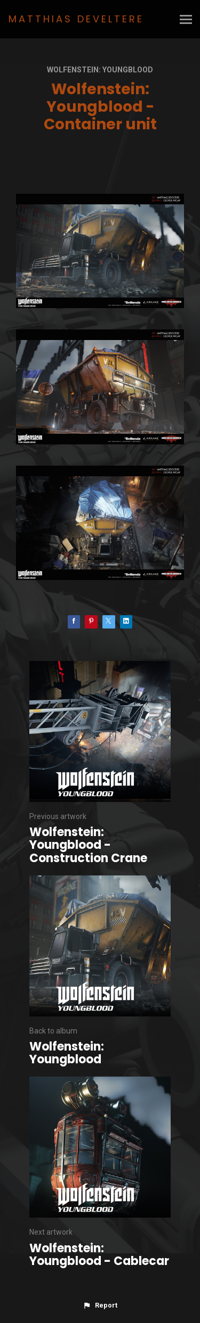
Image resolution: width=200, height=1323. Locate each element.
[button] (99, 1305)
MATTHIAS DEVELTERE (76, 19)
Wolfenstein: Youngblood (100, 69)
